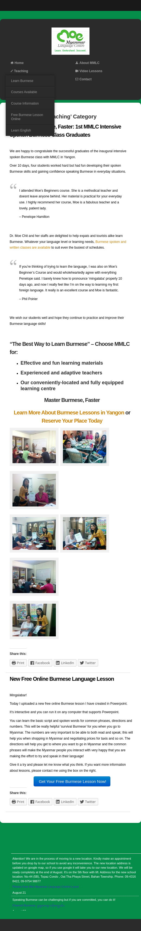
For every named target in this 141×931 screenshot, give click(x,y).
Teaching (19, 71)
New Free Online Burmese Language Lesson (62, 679)
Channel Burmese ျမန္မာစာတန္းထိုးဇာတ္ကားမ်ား (38, 905)
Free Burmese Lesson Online (27, 117)
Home (17, 63)
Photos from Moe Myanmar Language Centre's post (45, 886)
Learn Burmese (22, 81)
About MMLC (87, 63)
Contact (83, 79)
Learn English (21, 130)
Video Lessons (88, 71)
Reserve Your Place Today (71, 421)
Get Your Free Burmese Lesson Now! (72, 781)
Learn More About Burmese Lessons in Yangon (69, 413)
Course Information (25, 103)
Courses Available (24, 92)
